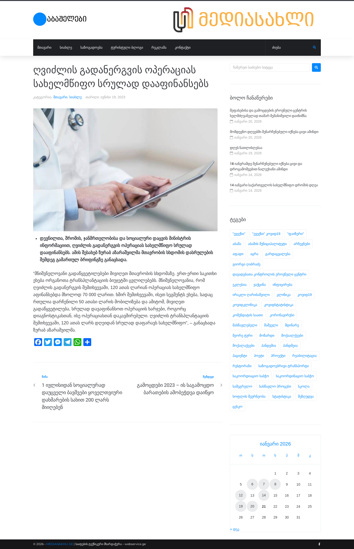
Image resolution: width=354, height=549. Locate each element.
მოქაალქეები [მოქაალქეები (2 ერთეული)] (292, 335)
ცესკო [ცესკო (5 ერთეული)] (237, 406)
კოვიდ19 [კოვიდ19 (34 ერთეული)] (304, 295)
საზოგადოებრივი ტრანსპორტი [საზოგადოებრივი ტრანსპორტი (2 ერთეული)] (283, 366)
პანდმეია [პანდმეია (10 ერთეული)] (290, 345)
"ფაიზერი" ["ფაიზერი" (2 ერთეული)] (295, 234)
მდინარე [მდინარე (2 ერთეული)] (292, 325)
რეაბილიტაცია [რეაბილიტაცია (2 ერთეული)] (304, 356)
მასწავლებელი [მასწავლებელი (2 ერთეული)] (245, 325)
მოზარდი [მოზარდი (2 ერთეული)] (266, 335)
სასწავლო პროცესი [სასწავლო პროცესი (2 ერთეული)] (275, 386)
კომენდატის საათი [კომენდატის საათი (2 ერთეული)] (248, 315)
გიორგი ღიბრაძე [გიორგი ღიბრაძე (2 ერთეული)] (246, 264)
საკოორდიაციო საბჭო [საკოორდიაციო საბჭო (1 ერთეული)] (251, 376)
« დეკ (234, 529)
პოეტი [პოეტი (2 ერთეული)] (259, 356)
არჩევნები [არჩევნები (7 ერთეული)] (302, 244)
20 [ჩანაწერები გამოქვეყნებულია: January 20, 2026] (252, 506)
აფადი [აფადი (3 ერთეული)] (238, 254)
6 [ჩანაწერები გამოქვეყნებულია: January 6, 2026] (252, 484)
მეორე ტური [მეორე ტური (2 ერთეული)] (242, 335)
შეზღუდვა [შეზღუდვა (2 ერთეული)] (306, 396)
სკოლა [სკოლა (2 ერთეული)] (304, 386)
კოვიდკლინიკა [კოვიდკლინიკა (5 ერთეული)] (245, 305)
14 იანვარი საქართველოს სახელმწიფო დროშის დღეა (274, 185)
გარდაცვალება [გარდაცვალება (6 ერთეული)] (277, 254)
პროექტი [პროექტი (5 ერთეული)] (278, 356)
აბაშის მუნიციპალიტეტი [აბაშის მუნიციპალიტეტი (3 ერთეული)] (267, 244)
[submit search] (314, 47)
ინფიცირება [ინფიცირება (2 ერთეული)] (282, 285)
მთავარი (60, 97)
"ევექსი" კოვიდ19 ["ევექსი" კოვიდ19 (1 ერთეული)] (266, 234)
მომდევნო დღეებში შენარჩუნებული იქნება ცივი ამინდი (274, 132)
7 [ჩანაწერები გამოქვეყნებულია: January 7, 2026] (264, 484)
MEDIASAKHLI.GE (59, 544)
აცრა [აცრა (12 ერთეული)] (254, 254)
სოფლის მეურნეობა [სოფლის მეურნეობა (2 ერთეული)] (249, 396)
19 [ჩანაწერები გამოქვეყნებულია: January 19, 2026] (241, 506)
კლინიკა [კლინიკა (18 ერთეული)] (284, 295)
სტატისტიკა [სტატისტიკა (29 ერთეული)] (281, 396)
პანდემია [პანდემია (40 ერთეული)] (268, 345)
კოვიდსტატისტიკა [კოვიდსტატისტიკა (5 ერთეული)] (278, 305)
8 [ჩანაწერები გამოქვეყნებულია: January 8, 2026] (275, 484)
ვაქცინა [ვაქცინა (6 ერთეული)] (259, 285)
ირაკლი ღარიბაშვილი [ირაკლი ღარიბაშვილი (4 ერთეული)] (251, 295)
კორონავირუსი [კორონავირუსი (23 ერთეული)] (282, 315)
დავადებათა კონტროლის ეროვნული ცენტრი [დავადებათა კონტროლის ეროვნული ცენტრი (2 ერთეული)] (269, 274)
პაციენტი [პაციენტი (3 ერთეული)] (240, 356)
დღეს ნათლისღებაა (246, 148)
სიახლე (75, 97)
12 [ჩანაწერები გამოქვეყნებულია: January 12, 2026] (241, 495)
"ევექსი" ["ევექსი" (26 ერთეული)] (239, 234)
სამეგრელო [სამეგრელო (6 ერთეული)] (242, 386)
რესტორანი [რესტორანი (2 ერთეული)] (242, 366)
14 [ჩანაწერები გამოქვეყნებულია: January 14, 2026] (264, 495)
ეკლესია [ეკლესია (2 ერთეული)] (240, 285)
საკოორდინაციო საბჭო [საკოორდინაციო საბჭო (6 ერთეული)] (295, 376)
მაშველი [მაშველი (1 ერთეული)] (271, 325)
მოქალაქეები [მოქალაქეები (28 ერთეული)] (243, 345)
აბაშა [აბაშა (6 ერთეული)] (237, 244)
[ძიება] (289, 48)
